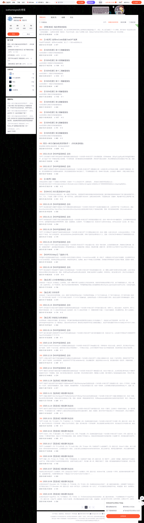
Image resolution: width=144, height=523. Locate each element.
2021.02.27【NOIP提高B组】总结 (54, 166)
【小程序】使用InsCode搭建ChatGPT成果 (58, 40)
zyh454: (10, 113)
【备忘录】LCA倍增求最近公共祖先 (55, 280)
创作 (136, 2)
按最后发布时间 (113, 22)
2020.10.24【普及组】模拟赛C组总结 (56, 431)
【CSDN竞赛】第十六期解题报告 (54, 50)
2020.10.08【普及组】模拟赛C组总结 (56, 456)
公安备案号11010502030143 (58, 516)
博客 (13, 2)
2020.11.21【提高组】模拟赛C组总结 (56, 393)
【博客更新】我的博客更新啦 (53, 27)
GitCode (30, 2)
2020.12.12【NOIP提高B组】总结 (54, 368)
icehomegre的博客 (16, 9)
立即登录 (123, 516)
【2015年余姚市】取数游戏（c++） (19, 59)
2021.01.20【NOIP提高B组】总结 (54, 229)
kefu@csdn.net (96, 514)
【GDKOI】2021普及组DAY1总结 (54, 192)
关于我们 (55, 514)
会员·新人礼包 (111, 2)
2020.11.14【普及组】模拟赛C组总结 (56, 406)
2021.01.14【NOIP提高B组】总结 (54, 330)
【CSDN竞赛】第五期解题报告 (53, 133)
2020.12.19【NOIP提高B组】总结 (54, 355)
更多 (48, 2)
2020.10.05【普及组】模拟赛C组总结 (56, 494)
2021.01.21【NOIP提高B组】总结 (54, 217)
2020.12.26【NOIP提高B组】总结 (54, 343)
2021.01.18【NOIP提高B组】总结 (54, 267)
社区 (23, 2)
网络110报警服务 (61, 518)
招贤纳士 (61, 514)
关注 (13, 34)
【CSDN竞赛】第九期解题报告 (53, 102)
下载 (18, 2)
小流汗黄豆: (11, 105)
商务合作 (68, 514)
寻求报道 (74, 514)
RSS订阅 (132, 22)
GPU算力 (40, 2)
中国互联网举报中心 (72, 518)
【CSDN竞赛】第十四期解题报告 (54, 60)
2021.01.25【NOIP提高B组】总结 (54, 204)
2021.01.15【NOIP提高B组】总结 (54, 305)
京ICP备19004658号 (72, 516)
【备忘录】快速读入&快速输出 (53, 318)
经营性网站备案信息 (99, 516)
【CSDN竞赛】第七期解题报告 (53, 123)
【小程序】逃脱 (47, 179)
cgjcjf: (9, 131)
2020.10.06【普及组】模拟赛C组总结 (56, 481)
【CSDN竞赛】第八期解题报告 (53, 112)
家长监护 (54, 518)
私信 (28, 34)
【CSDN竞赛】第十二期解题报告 (54, 71)
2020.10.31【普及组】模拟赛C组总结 (56, 418)
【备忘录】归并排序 (49, 292)
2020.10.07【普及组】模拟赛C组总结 (56, 469)
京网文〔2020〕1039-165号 (85, 516)
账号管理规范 (91, 518)
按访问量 (123, 22)
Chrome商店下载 (83, 518)
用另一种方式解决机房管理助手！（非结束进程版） (62, 143)
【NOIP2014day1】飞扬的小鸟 (53, 255)
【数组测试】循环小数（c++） (19, 64)
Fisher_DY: (10, 126)
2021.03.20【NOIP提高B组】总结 (54, 154)
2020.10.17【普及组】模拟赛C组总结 (56, 444)
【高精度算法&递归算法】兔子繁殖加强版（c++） (20, 51)
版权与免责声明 (100, 518)
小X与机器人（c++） (16, 55)
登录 (100, 2)
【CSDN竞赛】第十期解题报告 (53, 92)
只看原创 (43, 22)
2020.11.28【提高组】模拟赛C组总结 (56, 381)
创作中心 (127, 2)
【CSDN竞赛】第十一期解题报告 (54, 81)
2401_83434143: (12, 118)
